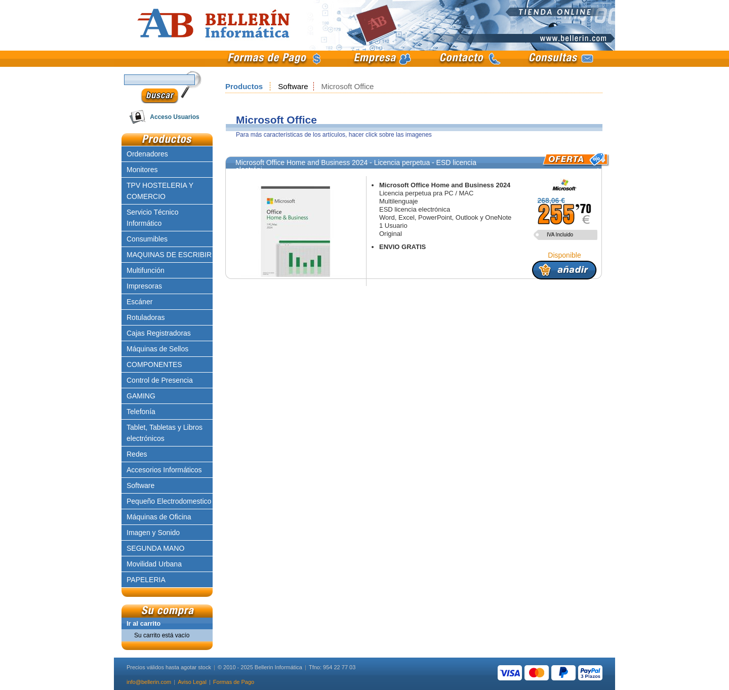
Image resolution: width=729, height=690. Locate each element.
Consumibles (147, 239)
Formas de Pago (233, 682)
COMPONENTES (154, 364)
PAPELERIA (146, 580)
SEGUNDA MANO (155, 548)
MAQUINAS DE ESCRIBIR (169, 255)
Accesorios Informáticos (164, 470)
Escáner (139, 302)
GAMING (141, 396)
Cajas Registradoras (159, 333)
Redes (137, 454)
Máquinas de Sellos (157, 349)
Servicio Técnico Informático (152, 217)
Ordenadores (147, 154)
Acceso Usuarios (174, 116)
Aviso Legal (192, 682)
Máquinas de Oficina (159, 517)
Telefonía (141, 412)
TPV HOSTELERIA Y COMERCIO (160, 190)
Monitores (142, 170)
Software (293, 86)
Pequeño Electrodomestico (169, 501)
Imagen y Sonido (153, 533)
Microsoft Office (347, 86)
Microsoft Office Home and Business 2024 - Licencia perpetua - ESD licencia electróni (355, 166)
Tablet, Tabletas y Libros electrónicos (164, 432)
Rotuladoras (146, 317)
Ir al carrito (143, 623)
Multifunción (146, 270)
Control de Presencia (160, 380)
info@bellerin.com (149, 682)
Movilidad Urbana (154, 564)
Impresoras (144, 286)
